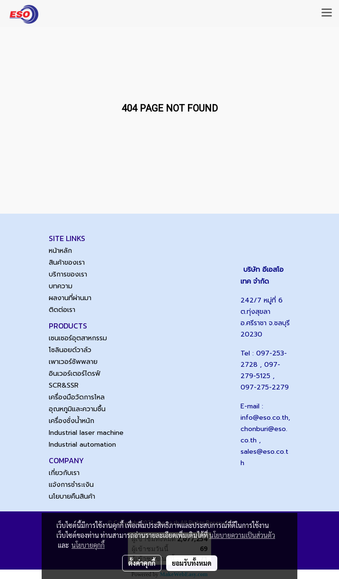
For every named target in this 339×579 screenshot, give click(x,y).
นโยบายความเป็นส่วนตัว (242, 535)
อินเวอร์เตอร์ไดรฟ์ (74, 374)
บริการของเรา (68, 274)
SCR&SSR (64, 385)
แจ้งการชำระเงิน (71, 485)
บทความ (60, 286)
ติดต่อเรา (62, 310)
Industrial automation (82, 444)
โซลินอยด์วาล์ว (70, 350)
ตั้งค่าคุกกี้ (141, 563)
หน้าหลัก (60, 251)
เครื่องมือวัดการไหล (77, 397)
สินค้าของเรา (67, 263)
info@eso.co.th (264, 418)
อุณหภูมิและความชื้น (77, 409)
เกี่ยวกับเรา (64, 473)
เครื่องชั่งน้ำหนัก (71, 421)
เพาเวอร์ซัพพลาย (73, 362)
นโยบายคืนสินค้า (72, 496)
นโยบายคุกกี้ (88, 545)
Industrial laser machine (86, 433)
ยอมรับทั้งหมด (192, 563)
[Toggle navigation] (326, 13)
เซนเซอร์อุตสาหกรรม (78, 338)
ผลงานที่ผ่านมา (70, 298)
